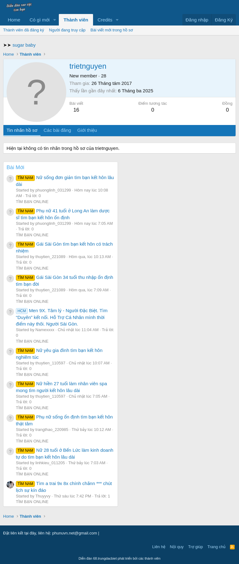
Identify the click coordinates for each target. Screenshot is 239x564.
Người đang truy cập (67, 30)
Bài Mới (15, 167)
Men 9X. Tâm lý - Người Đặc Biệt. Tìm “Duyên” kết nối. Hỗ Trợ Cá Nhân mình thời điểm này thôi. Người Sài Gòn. (62, 317)
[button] (54, 19)
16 (76, 110)
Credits (105, 19)
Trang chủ (217, 546)
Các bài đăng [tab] (57, 130)
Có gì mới (39, 19)
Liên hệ (158, 546)
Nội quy (177, 546)
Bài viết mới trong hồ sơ (112, 30)
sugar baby (23, 45)
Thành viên (75, 19)
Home (14, 19)
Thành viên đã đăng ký (23, 30)
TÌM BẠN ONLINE (32, 201)
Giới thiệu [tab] (87, 130)
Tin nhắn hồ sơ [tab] (22, 130)
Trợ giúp (195, 546)
